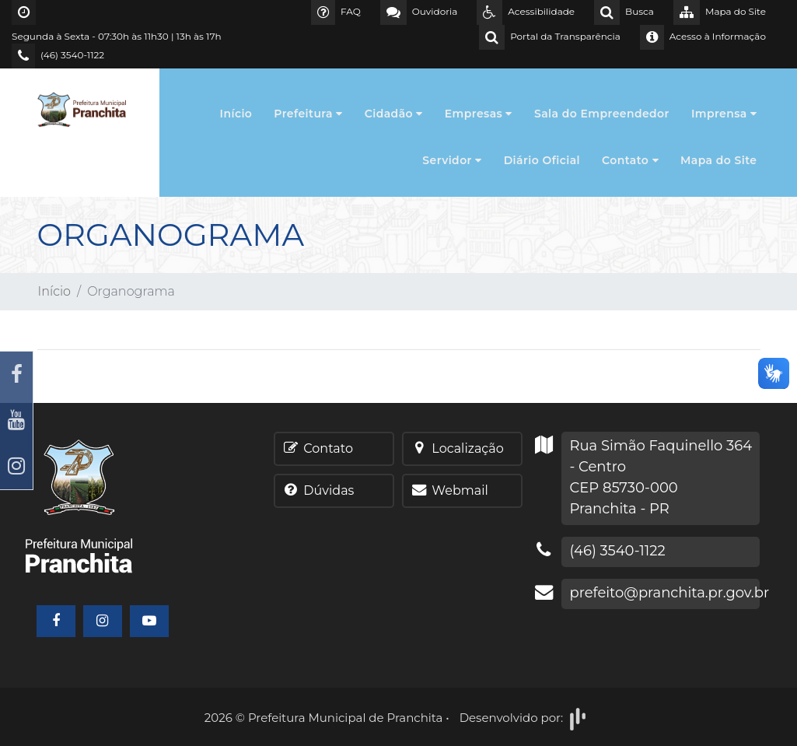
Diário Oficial (542, 160)
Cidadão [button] (394, 114)
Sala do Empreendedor (601, 114)
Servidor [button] (451, 160)
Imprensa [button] (724, 114)
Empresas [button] (478, 114)
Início (236, 114)
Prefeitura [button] (308, 114)
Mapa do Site (718, 160)
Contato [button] (630, 160)
